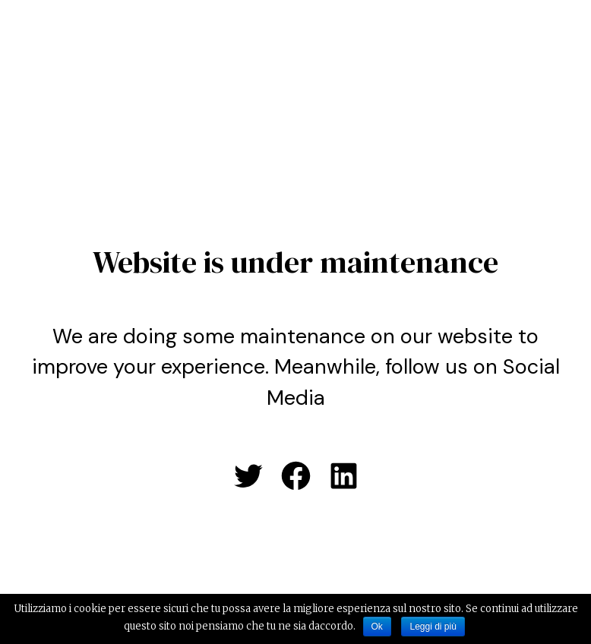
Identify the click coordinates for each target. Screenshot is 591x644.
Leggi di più (432, 626)
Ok (377, 626)
